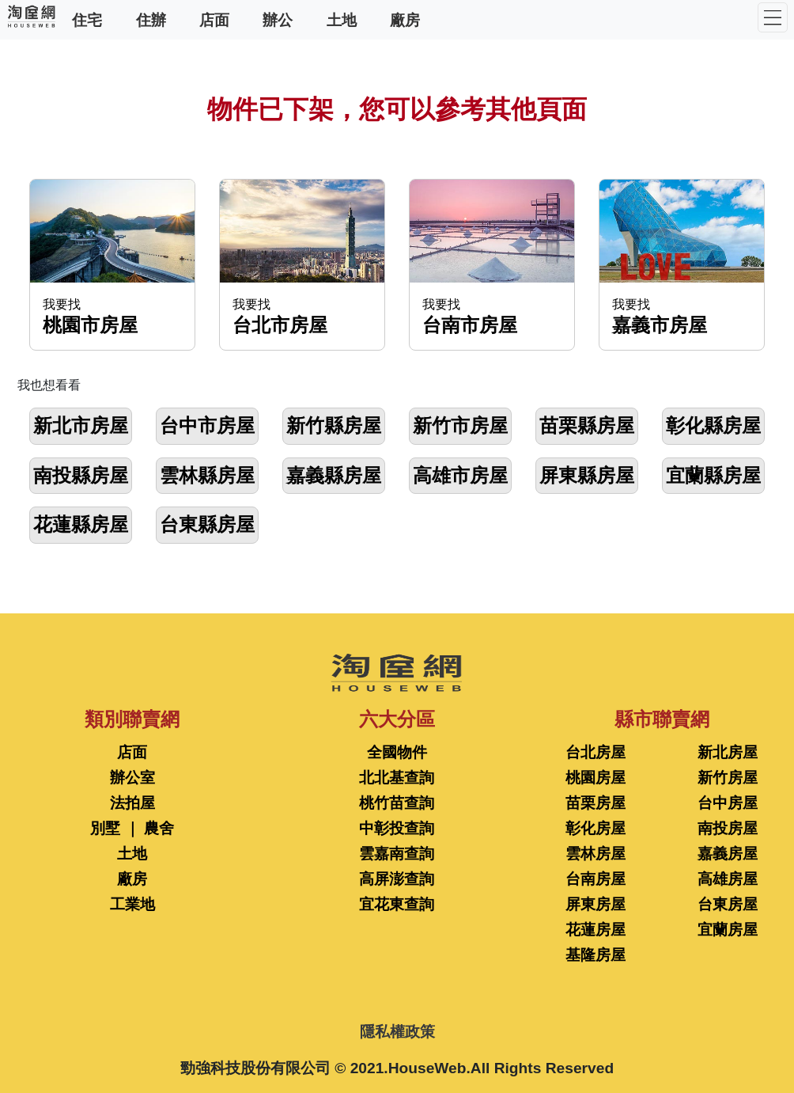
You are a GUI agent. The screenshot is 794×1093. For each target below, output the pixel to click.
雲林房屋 (595, 853)
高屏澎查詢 (396, 879)
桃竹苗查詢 (396, 803)
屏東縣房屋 (586, 475)
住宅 (87, 19)
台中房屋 (728, 803)
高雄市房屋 (460, 475)
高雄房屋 (728, 879)
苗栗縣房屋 (586, 425)
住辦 (151, 19)
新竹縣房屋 (333, 425)
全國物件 (397, 752)
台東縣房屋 (207, 524)
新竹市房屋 (460, 425)
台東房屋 (728, 904)
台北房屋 (595, 752)
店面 (214, 19)
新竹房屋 (728, 777)
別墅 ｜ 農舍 (132, 828)
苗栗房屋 (595, 803)
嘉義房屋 (728, 853)
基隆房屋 (595, 955)
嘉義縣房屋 (333, 475)
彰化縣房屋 (713, 425)
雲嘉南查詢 (396, 853)
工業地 (132, 904)
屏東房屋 (595, 904)
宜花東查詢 (396, 904)
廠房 (405, 19)
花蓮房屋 (595, 929)
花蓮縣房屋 (80, 524)
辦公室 (132, 777)
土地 (342, 19)
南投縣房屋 (80, 475)
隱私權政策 (397, 1032)
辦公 (278, 19)
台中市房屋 (207, 425)
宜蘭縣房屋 (713, 475)
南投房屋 (728, 828)
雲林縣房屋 (207, 475)
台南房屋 (595, 879)
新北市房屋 (80, 425)
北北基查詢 (396, 777)
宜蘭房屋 (728, 929)
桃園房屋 (595, 777)
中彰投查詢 (396, 828)
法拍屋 (132, 803)
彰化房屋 (595, 828)
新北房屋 (728, 752)
